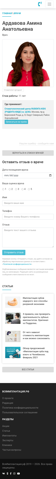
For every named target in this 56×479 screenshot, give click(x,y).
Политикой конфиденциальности (17, 264)
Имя (4, 197)
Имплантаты (9, 435)
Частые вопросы (11, 449)
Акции (5, 426)
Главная (7, 13)
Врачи (17, 13)
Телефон (7, 211)
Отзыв (5, 224)
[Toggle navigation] (49, 4)
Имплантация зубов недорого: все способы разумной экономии (35, 301)
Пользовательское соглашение (19, 412)
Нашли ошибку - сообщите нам (36, 143)
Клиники (7, 445)
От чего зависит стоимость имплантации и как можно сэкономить (36, 335)
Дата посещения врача (15, 169)
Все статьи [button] (28, 369)
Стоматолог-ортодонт (13, 90)
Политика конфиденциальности (20, 407)
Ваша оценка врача (13, 183)
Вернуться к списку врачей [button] (27, 153)
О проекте (7, 398)
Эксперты (7, 440)
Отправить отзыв (14, 252)
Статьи (6, 430)
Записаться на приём (16, 122)
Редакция (7, 403)
